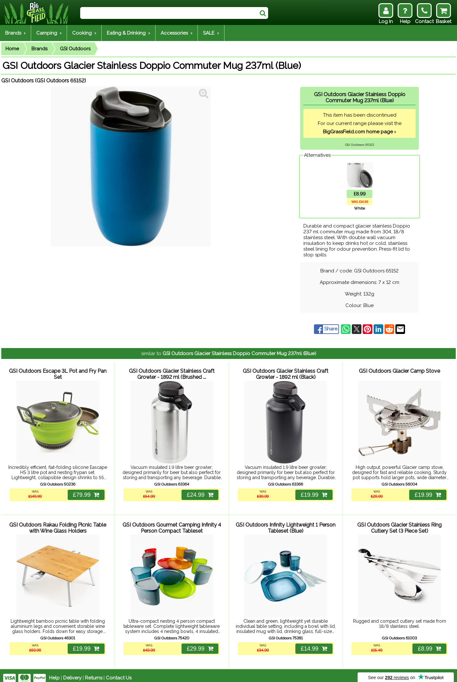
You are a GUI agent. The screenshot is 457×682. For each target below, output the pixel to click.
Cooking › (84, 33)
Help (54, 673)
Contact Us (118, 673)
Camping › (49, 33)
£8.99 (429, 644)
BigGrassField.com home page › (359, 132)
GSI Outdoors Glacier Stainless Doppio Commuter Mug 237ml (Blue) (239, 353)
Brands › (15, 33)
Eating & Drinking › (128, 33)
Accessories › (176, 33)
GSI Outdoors (75, 49)
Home (12, 49)
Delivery (72, 673)
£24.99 (199, 492)
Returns (93, 673)
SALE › (211, 33)
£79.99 (85, 492)
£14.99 (313, 644)
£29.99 (199, 644)
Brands (39, 49)
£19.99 (313, 492)
